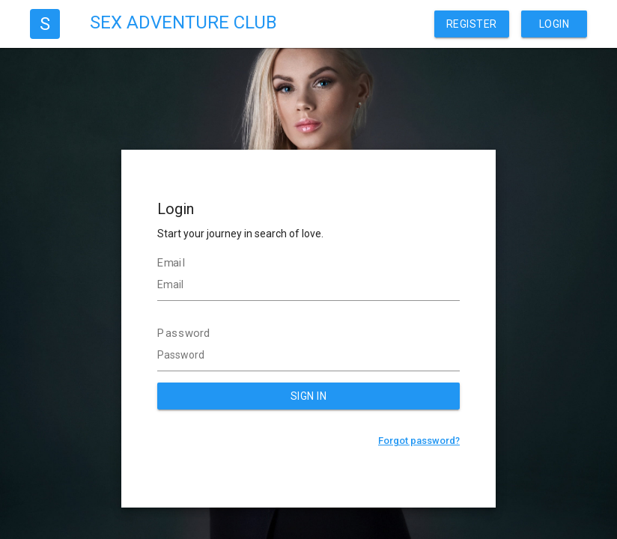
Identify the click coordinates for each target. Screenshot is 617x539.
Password (183, 333)
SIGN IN (309, 396)
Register (471, 24)
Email (171, 263)
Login (554, 24)
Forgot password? (419, 440)
